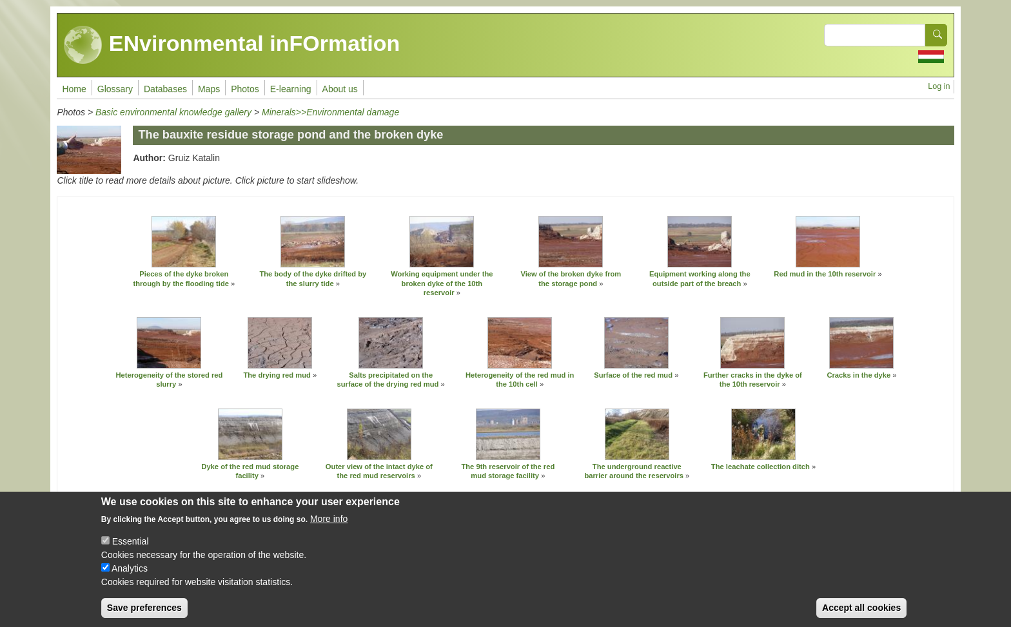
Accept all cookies (861, 608)
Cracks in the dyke (858, 375)
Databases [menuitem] (165, 89)
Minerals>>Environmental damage (330, 112)
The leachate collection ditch (761, 466)
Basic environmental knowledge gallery (173, 112)
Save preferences (144, 608)
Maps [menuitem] (209, 89)
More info (329, 519)
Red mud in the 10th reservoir (825, 274)
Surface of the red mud (633, 375)
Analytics (130, 568)
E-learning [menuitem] (290, 89)
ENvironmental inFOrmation (232, 45)
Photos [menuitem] (245, 89)
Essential (130, 541)
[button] (184, 242)
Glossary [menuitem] (115, 89)
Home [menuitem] (74, 89)
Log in (939, 86)
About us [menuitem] (340, 89)
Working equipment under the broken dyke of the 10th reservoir (442, 283)
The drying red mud (276, 375)
